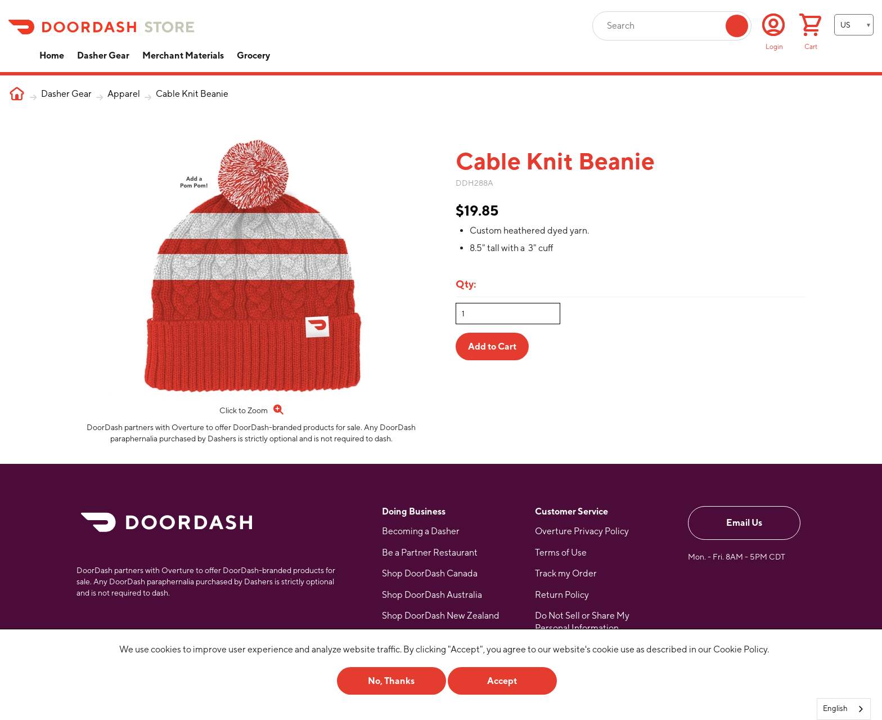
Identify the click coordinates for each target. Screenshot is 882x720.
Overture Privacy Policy (582, 531)
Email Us (744, 522)
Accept (502, 681)
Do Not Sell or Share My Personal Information (582, 621)
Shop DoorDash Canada (430, 573)
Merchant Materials (183, 55)
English (835, 708)
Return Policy (562, 594)
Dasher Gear (103, 55)
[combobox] (844, 709)
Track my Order (566, 573)
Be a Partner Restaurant (430, 552)
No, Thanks (391, 681)
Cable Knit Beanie (192, 93)
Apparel (123, 93)
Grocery (253, 55)
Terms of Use (561, 552)
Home (51, 55)
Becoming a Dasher (421, 531)
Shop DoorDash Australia (432, 594)
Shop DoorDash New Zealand (441, 615)
